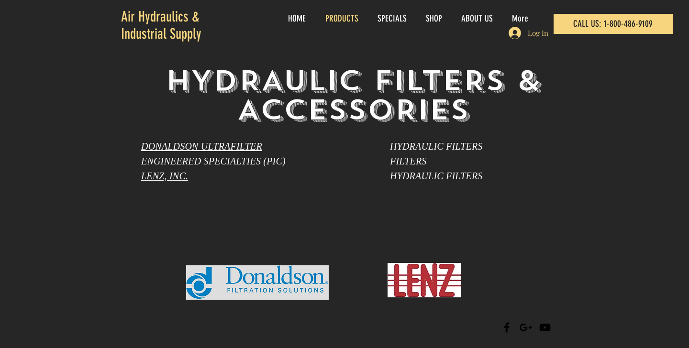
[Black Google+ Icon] (526, 327)
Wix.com (267, 326)
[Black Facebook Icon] (506, 327)
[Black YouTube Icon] (545, 327)
